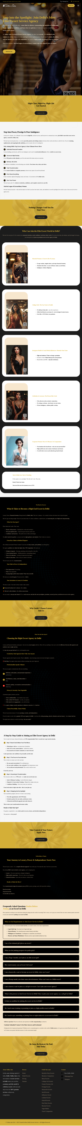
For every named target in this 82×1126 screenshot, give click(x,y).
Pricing (24, 1079)
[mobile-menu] (77, 5)
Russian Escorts (46, 1106)
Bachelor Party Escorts (48, 1073)
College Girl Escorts (47, 1082)
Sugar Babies (45, 1109)
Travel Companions (47, 1111)
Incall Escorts (45, 1092)
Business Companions (48, 1076)
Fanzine (24, 1082)
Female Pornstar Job (47, 1084)
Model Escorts (26, 1076)
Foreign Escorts (46, 1087)
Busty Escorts (45, 1079)
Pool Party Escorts (47, 1103)
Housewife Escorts (47, 1090)
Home (24, 1073)
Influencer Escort (46, 1095)
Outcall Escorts (46, 1101)
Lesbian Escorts (46, 1098)
